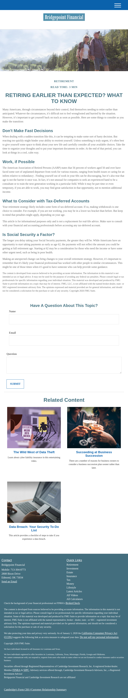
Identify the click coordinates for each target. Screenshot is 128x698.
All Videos (72, 595)
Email (12, 332)
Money (70, 583)
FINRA (16, 670)
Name (12, 311)
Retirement (72, 564)
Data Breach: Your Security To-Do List (34, 528)
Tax (68, 579)
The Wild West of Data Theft (34, 452)
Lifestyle (71, 587)
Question (11, 354)
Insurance (71, 576)
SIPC (26, 670)
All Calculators (74, 599)
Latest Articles (74, 591)
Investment (72, 568)
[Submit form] (15, 384)
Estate (69, 572)
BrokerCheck (73, 603)
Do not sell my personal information (99, 637)
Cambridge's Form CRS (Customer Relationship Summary (35, 689)
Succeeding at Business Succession (94, 453)
